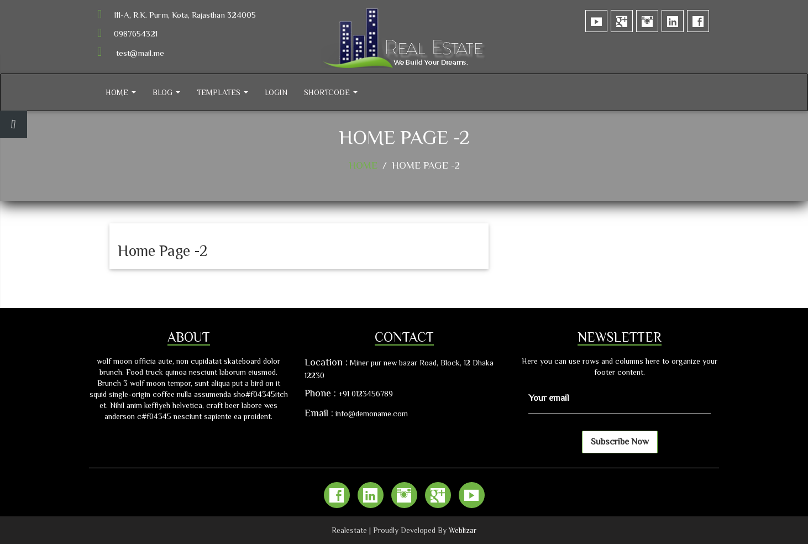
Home (121, 92)
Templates (222, 92)
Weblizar (462, 530)
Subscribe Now (620, 442)
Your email (548, 398)
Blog (166, 92)
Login (276, 92)
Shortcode (331, 92)
